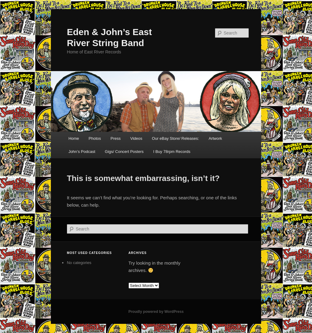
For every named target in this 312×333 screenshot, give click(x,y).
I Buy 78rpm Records (171, 151)
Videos (136, 138)
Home (74, 138)
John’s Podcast (82, 151)
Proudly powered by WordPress (155, 311)
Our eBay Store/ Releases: (175, 138)
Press (116, 138)
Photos (95, 138)
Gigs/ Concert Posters (124, 151)
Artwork (215, 138)
